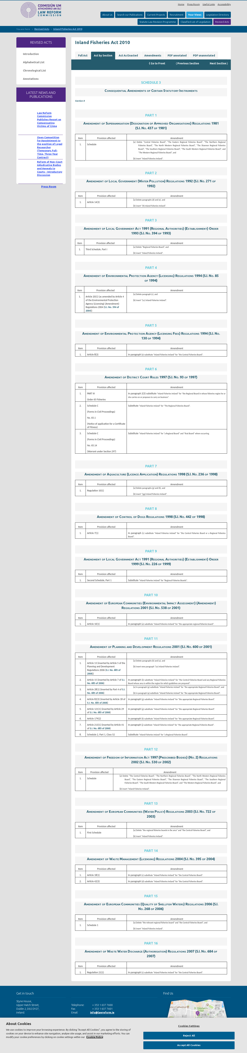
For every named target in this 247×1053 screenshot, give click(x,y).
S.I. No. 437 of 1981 (151, 128)
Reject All (189, 1035)
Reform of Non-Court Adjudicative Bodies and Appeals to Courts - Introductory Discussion (49, 168)
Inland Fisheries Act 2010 (67, 29)
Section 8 (80, 101)
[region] (123, 1035)
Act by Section (103, 55)
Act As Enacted (128, 55)
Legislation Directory (217, 14)
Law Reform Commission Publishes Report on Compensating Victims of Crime (49, 120)
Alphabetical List (33, 62)
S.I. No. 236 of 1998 (202, 474)
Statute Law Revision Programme (157, 22)
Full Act (82, 55)
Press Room (193, 4)
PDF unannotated (204, 55)
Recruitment (176, 14)
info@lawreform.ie (102, 1012)
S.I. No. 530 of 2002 (155, 762)
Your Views (194, 14)
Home (181, 4)
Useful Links (209, 4)
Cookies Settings (189, 1026)
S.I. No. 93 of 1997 (182, 377)
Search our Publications (129, 14)
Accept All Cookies (189, 1045)
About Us (107, 14)
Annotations (31, 78)
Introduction (31, 54)
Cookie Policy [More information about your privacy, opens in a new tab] (94, 1037)
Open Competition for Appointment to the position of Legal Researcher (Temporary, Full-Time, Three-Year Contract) (49, 147)
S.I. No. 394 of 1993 (155, 233)
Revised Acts (222, 22)
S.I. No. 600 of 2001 (196, 647)
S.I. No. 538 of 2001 (164, 608)
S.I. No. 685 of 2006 (97, 702)
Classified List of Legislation (196, 22)
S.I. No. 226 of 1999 (155, 564)
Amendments (152, 55)
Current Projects (156, 14)
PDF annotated (177, 55)
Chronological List (34, 70)
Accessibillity (224, 4)
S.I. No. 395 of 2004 (199, 859)
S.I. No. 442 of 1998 (189, 517)
